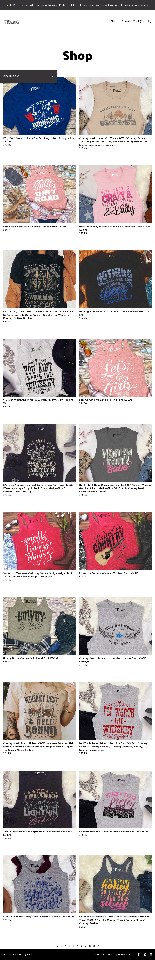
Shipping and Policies (120, 954)
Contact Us (98, 954)
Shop (114, 21)
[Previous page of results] (57, 945)
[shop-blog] (145, 955)
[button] (28, 76)
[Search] (149, 22)
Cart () (138, 21)
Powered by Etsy (22, 954)
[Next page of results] (98, 945)
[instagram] (151, 955)
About (125, 21)
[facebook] (139, 955)
